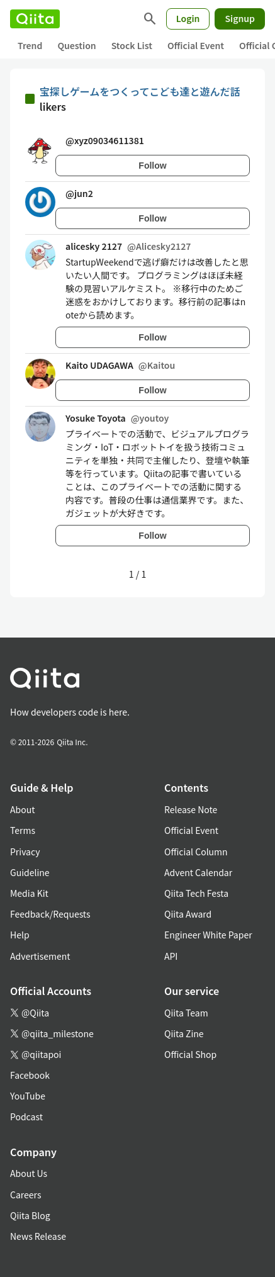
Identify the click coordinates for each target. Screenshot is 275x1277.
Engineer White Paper (208, 934)
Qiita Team (186, 1012)
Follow (152, 165)
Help (20, 934)
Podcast (26, 1116)
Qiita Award (187, 914)
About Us (28, 1173)
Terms (22, 830)
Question (76, 45)
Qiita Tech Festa (196, 893)
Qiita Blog (30, 1215)
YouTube (27, 1095)
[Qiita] (35, 18)
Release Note (190, 809)
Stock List (131, 45)
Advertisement (40, 956)
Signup (240, 18)
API (170, 956)
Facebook (30, 1075)
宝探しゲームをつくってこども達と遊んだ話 (140, 91)
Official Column (196, 851)
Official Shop (190, 1054)
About (22, 809)
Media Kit (29, 893)
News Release (38, 1236)
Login (188, 18)
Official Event (195, 45)
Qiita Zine (184, 1033)
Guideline (30, 872)
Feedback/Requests (50, 914)
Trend (30, 45)
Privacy (25, 851)
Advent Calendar (198, 872)
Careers (25, 1194)
